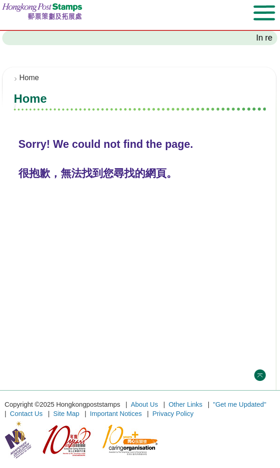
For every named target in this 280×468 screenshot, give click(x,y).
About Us (144, 404)
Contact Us (26, 413)
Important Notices (116, 413)
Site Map (66, 413)
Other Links (186, 404)
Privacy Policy (173, 413)
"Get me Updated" (239, 404)
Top (260, 375)
